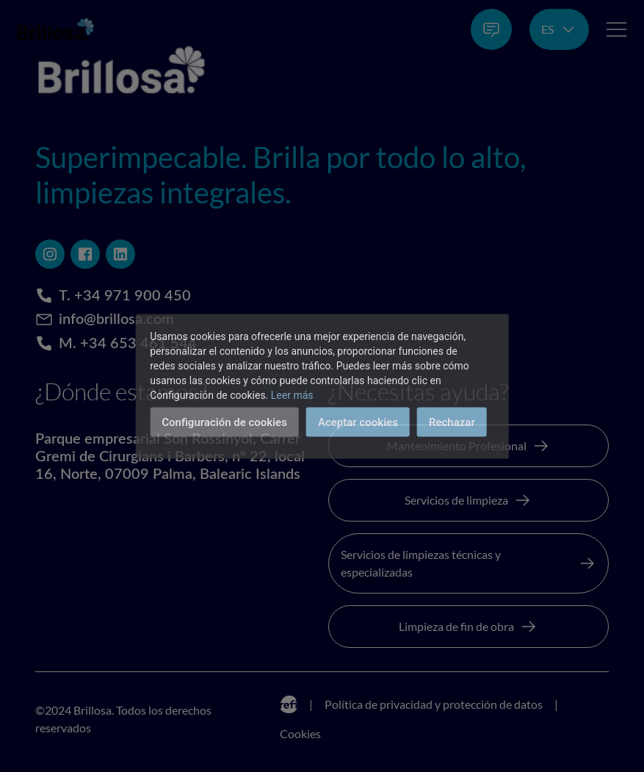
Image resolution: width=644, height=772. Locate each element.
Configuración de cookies (224, 421)
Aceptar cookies (358, 421)
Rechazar (452, 421)
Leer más (292, 394)
